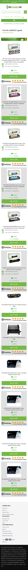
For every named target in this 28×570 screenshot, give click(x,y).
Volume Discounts (6, 531)
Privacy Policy (5, 512)
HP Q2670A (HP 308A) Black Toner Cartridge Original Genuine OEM (14, 479)
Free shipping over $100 (11, 64)
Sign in (11, 16)
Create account (17, 16)
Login (3, 523)
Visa (3, 539)
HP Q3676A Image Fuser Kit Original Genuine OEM (14, 305)
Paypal (13, 539)
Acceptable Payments (7, 533)
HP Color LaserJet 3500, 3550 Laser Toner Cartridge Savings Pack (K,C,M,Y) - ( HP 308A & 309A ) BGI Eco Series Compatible (14, 60)
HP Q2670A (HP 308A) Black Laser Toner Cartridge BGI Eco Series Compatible (14, 227)
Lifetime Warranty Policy (8, 514)
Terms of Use (5, 527)
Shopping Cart (5, 518)
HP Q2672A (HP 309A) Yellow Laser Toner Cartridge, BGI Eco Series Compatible (14, 144)
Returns (4, 529)
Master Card (7, 539)
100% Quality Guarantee (12, 66)
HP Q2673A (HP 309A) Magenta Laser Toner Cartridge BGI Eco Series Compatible (14, 102)
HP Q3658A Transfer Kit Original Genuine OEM (14, 338)
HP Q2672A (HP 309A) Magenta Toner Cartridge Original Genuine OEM (14, 409)
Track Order (6, 16)
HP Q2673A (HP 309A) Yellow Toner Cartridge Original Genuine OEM (14, 373)
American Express (10, 539)
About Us (4, 510)
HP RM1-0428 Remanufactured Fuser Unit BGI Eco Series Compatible (14, 268)
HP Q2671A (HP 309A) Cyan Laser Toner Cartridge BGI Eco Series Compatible (14, 185)
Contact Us (5, 508)
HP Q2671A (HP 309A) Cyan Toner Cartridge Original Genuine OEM (14, 444)
